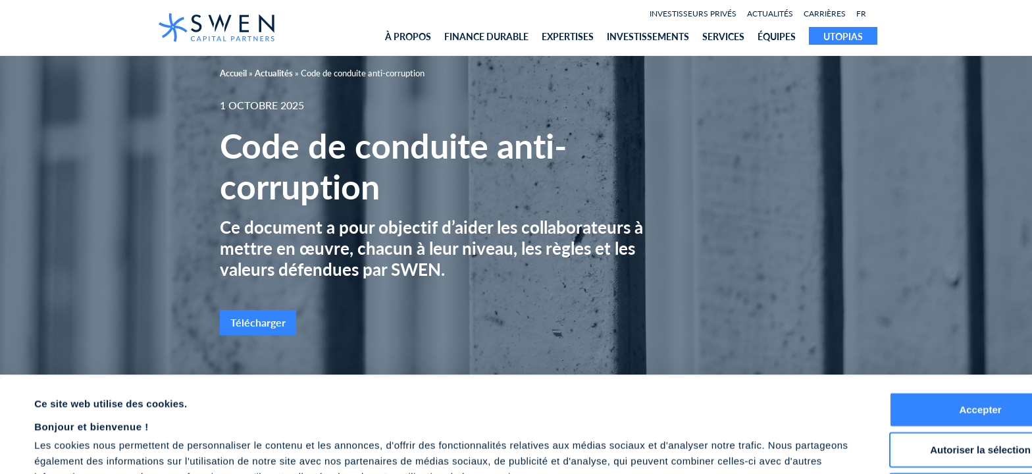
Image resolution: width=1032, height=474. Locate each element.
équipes (777, 36)
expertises (568, 36)
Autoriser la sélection (922, 378)
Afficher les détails (586, 448)
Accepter (922, 338)
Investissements (648, 36)
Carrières (825, 13)
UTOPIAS (843, 36)
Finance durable (486, 36)
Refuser (922, 419)
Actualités (770, 13)
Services (723, 36)
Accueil (233, 72)
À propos (408, 36)
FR (861, 13)
